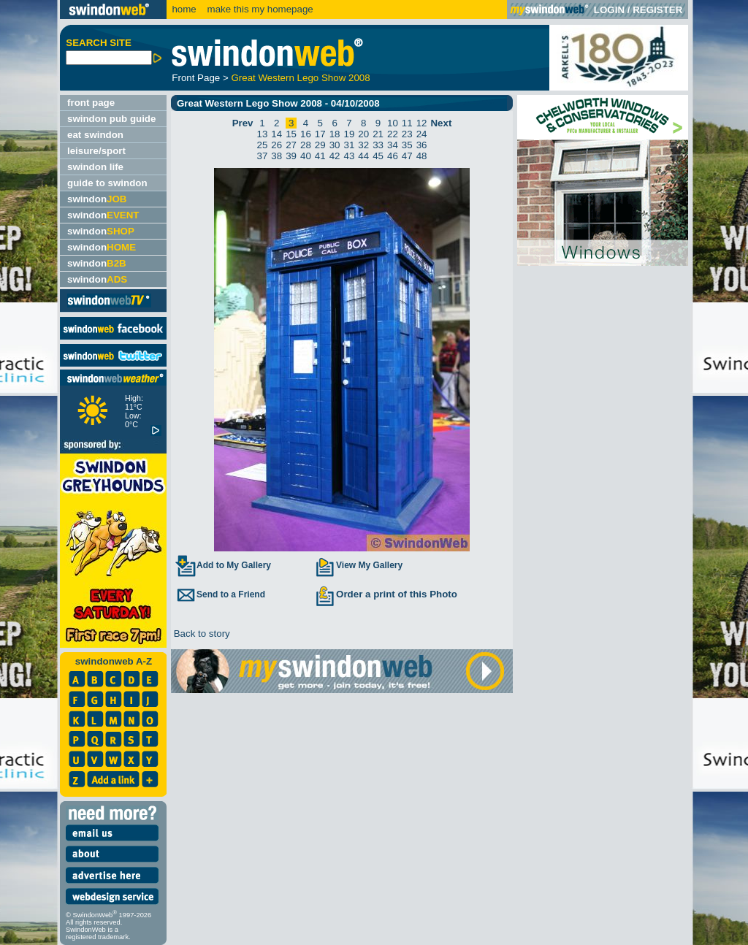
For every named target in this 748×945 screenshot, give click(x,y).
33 (378, 144)
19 (349, 134)
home (184, 9)
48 (421, 155)
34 (392, 144)
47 (407, 155)
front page (91, 102)
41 (320, 155)
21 (378, 134)
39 (291, 155)
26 (276, 144)
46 (392, 155)
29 (320, 144)
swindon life (95, 166)
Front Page (196, 77)
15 (291, 134)
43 (349, 155)
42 (334, 155)
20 (363, 134)
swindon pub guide (111, 118)
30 (334, 144)
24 (421, 134)
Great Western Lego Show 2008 (300, 77)
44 (363, 155)
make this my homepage (259, 9)
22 (392, 134)
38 (276, 155)
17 (320, 134)
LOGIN (609, 9)
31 (349, 144)
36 (421, 144)
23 (407, 134)
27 (291, 144)
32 (363, 144)
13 (262, 134)
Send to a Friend (220, 594)
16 (305, 134)
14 (276, 134)
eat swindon (95, 134)
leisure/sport (96, 150)
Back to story (200, 633)
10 (392, 123)
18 (334, 134)
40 (305, 155)
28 (305, 144)
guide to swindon (107, 182)
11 (407, 123)
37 (262, 155)
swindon (96, 199)
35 (407, 144)
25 (262, 144)
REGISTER (657, 9)
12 (421, 123)
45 (378, 155)
